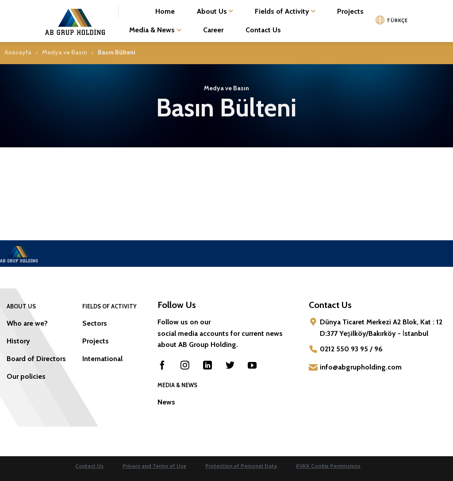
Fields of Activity (285, 11)
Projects (350, 11)
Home (165, 11)
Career (213, 30)
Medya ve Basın (64, 52)
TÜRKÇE (397, 20)
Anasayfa (17, 52)
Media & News (154, 30)
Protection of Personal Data (241, 465)
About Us (215, 11)
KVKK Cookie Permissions (328, 465)
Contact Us (263, 30)
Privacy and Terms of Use (154, 465)
